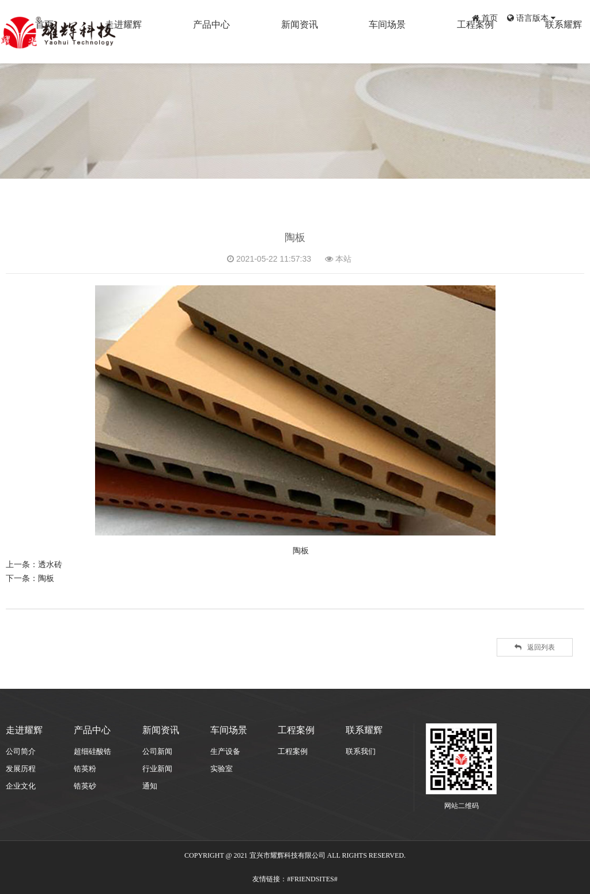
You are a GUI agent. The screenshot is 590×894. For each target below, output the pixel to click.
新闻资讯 (359, 45)
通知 (149, 786)
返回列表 (535, 647)
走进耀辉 (218, 45)
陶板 (46, 578)
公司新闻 (157, 751)
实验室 (221, 768)
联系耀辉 (571, 45)
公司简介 (21, 751)
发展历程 (21, 768)
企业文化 (21, 786)
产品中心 (288, 45)
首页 (485, 17)
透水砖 (50, 564)
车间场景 (430, 45)
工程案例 (500, 45)
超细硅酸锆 (92, 751)
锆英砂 (85, 786)
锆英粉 (85, 768)
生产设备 (225, 751)
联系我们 (361, 751)
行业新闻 (157, 768)
